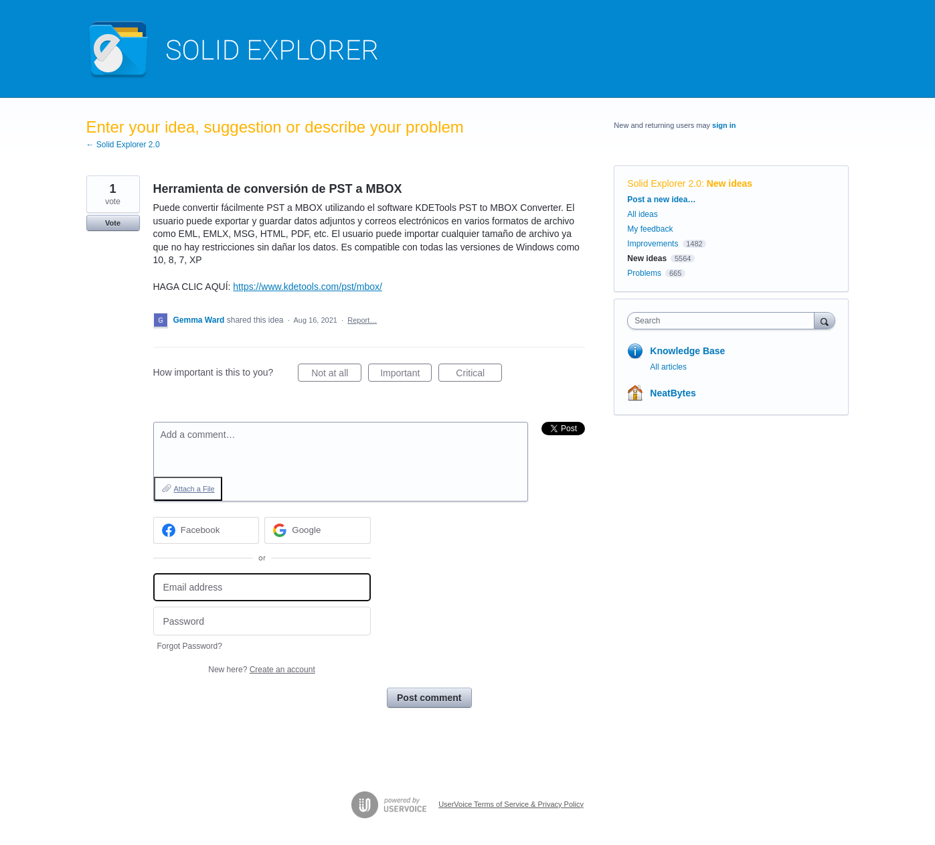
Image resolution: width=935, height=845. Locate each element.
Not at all (336, 375)
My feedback (650, 229)
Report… (362, 320)
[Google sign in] (317, 530)
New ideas (729, 183)
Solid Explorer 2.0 (664, 183)
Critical (479, 375)
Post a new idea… (661, 199)
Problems (644, 273)
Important (406, 375)
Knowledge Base (687, 350)
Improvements (652, 243)
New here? (261, 669)
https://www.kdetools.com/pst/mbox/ (307, 286)
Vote (112, 223)
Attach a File (194, 489)
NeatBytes (672, 393)
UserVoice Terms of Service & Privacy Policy (511, 804)
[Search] (824, 320)
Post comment (429, 697)
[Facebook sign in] (206, 530)
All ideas (642, 214)
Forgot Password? (189, 646)
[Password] (262, 621)
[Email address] (262, 587)
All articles (668, 367)
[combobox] (724, 320)
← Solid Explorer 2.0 (123, 144)
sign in (724, 125)
